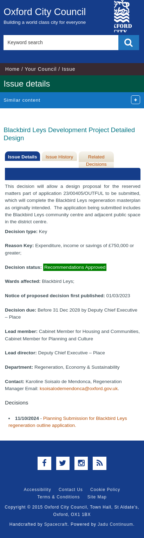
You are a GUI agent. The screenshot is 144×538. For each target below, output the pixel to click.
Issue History (59, 156)
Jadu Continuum (115, 524)
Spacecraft (56, 524)
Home (12, 69)
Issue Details (22, 156)
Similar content (22, 100)
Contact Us (71, 489)
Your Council (41, 69)
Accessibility (37, 489)
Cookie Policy (105, 489)
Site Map (97, 497)
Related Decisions (96, 160)
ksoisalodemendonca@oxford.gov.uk (79, 388)
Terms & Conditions (58, 497)
